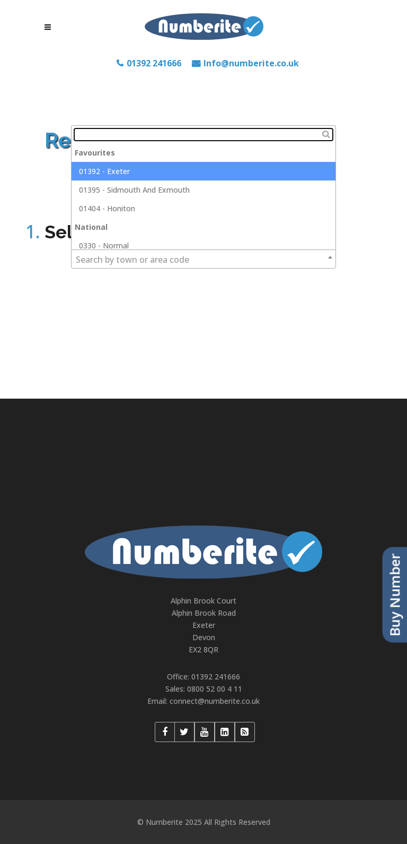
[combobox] (203, 259)
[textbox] (203, 134)
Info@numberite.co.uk (251, 63)
